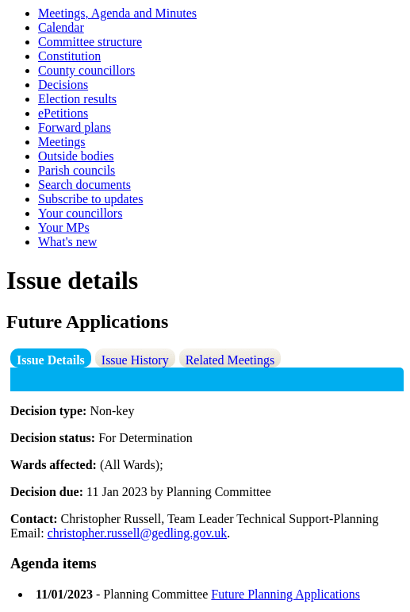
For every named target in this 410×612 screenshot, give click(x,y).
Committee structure (90, 41)
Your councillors (80, 213)
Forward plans (74, 127)
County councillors (86, 70)
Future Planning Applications (285, 594)
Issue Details (51, 360)
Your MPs (64, 227)
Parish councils (76, 170)
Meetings (62, 141)
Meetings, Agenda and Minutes (117, 13)
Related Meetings (230, 360)
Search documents (84, 184)
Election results (77, 99)
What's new (67, 241)
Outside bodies (76, 156)
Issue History (135, 360)
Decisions (63, 84)
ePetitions (63, 113)
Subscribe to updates (90, 199)
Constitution (69, 56)
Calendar (61, 27)
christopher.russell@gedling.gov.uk (138, 533)
